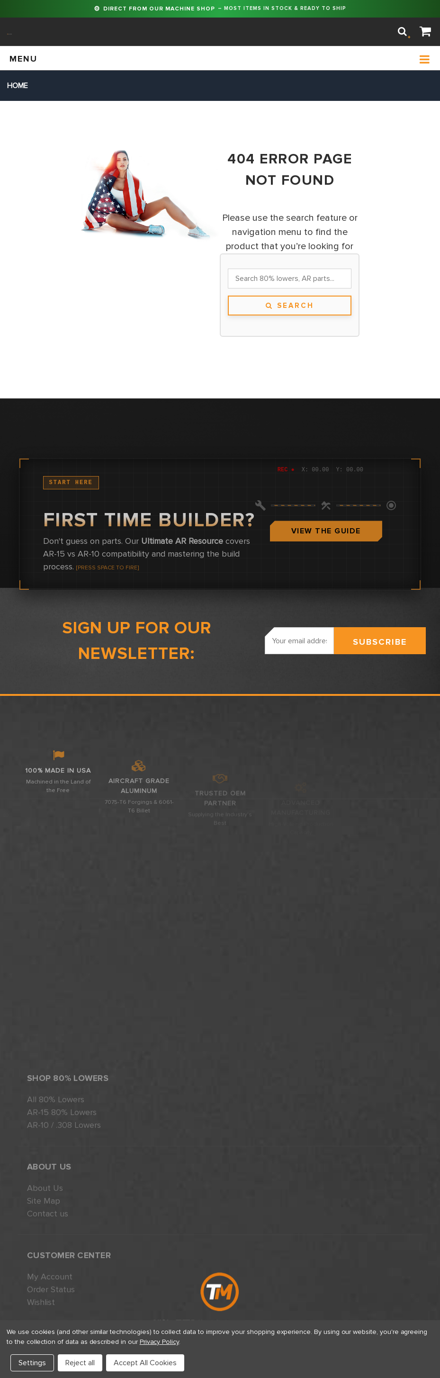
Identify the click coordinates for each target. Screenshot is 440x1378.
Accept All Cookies (145, 1363)
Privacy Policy (159, 1342)
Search (290, 305)
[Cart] (425, 32)
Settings (32, 1363)
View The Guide (326, 608)
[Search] (402, 32)
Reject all (80, 1363)
